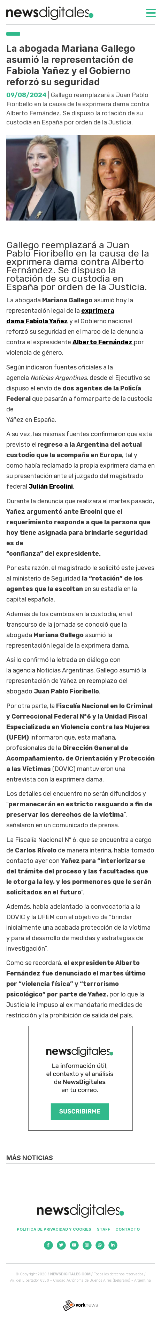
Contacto (127, 1229)
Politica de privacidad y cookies (54, 1229)
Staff (103, 1229)
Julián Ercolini (51, 486)
